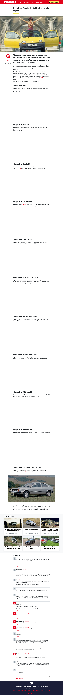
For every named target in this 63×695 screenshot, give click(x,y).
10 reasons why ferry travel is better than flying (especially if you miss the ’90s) (50, 530)
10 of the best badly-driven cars (31, 529)
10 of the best (16, 13)
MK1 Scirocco (27, 471)
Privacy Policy (43, 690)
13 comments (8, 63)
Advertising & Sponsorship (26, 690)
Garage (37, 2)
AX (16, 168)
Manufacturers (27, 2)
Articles (20, 2)
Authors (18, 690)
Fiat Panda (24, 204)
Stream (41, 2)
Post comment (20, 678)
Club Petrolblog (53, 2)
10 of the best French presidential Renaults (31, 547)
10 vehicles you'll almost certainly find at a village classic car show (50, 547)
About (14, 690)
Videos (33, 2)
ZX (20, 168)
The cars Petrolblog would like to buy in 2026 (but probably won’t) (13, 529)
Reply (18, 566)
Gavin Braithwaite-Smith (8, 60)
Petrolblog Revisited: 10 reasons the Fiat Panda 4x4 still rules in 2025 (13, 547)
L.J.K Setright (44, 77)
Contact (48, 690)
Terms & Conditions (35, 690)
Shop (45, 2)
